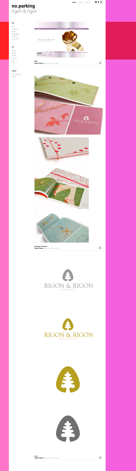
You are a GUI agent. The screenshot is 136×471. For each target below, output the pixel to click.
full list (14, 77)
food (13, 60)
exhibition (15, 36)
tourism (14, 50)
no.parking (23, 6)
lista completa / (17, 74)
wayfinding (15, 39)
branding (14, 29)
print (13, 26)
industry (14, 58)
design (14, 53)
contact (87, 2)
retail (13, 63)
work (74, 2)
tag (13, 23)
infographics (16, 34)
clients (14, 71)
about (80, 2)
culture (14, 55)
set (13, 47)
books (14, 31)
